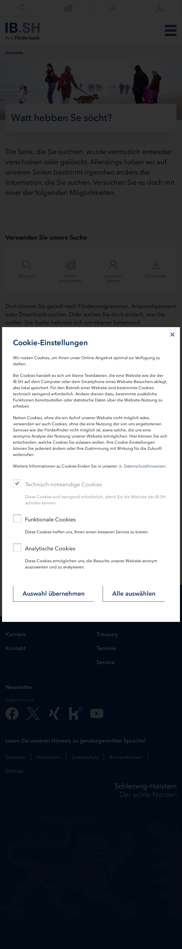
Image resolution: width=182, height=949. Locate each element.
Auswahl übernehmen (53, 593)
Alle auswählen (133, 593)
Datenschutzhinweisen (145, 466)
